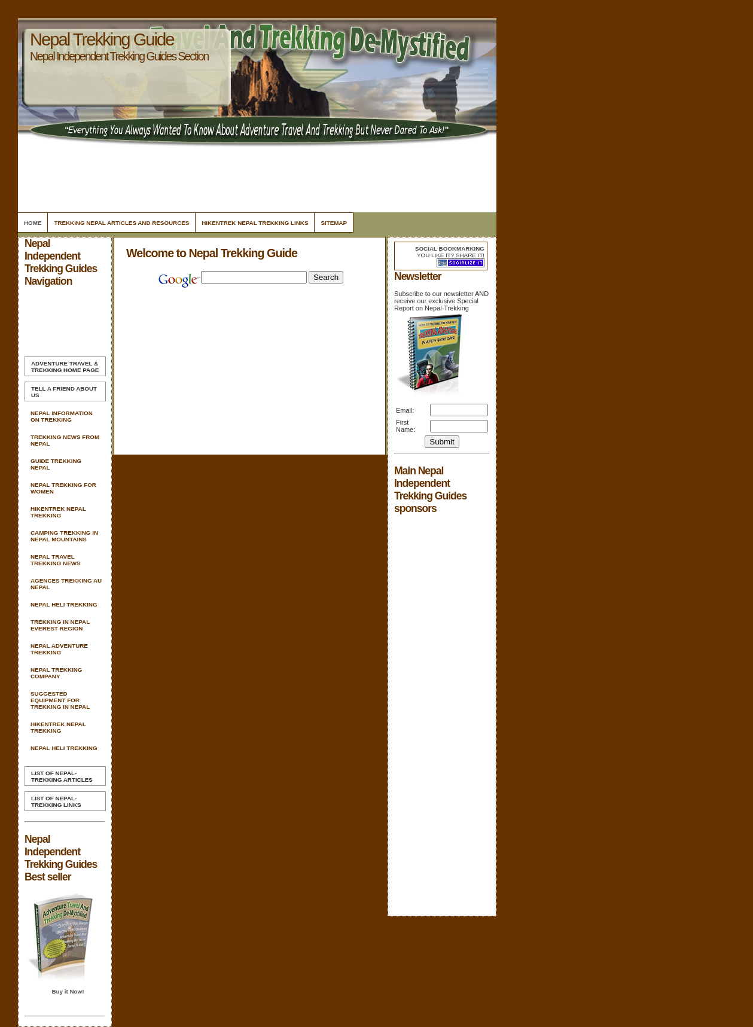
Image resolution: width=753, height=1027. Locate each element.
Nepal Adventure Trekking (59, 649)
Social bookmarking (449, 248)
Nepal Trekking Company (56, 672)
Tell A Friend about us (64, 391)
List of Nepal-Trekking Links (56, 801)
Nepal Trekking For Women (63, 488)
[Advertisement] (255, 176)
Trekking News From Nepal (65, 440)
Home (32, 223)
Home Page (65, 366)
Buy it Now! (67, 991)
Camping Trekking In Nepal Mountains (64, 536)
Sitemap (334, 223)
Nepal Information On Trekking (62, 416)
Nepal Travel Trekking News (56, 559)
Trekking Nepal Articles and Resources (121, 223)
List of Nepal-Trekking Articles (62, 776)
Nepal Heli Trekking (64, 604)
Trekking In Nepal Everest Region (60, 625)
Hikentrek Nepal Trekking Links (255, 223)
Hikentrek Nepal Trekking (58, 512)
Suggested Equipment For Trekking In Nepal (60, 700)
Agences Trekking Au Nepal (66, 583)
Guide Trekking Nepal (56, 464)
